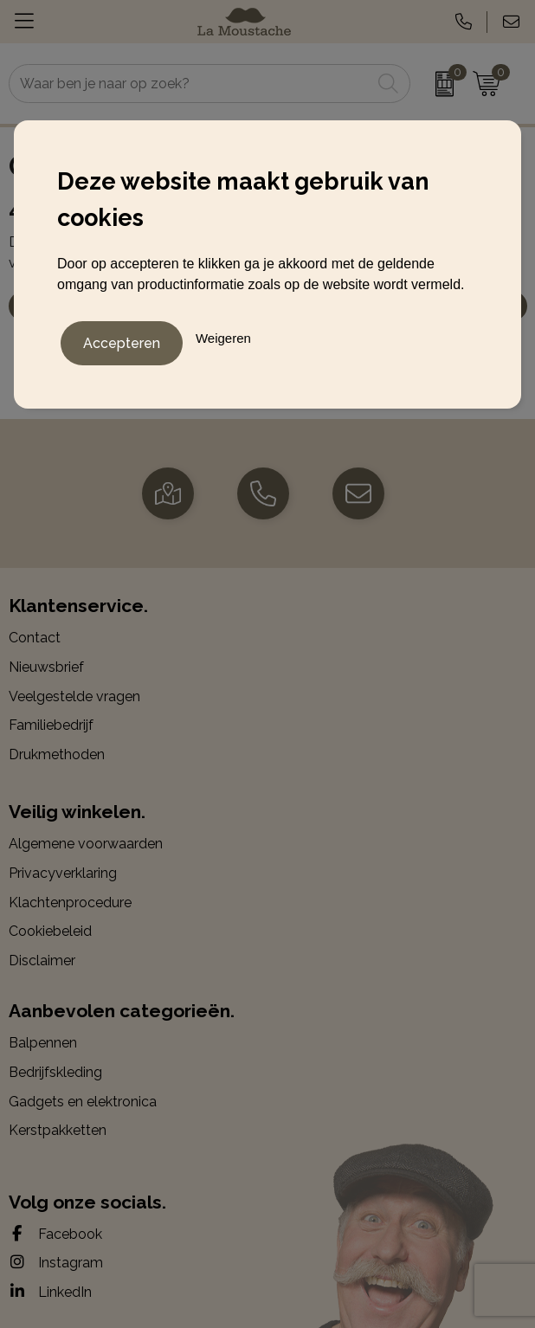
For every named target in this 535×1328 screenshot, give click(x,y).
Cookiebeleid (50, 931)
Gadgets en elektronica (83, 1101)
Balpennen (43, 1043)
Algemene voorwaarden (86, 843)
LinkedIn (50, 1291)
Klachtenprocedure (70, 902)
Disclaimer (42, 960)
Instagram (56, 1262)
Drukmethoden (57, 754)
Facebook (55, 1233)
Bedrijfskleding (55, 1072)
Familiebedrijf (51, 725)
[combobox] (190, 83)
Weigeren (223, 338)
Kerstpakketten (57, 1130)
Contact (35, 637)
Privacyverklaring (63, 873)
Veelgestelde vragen (74, 696)
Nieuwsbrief (46, 667)
